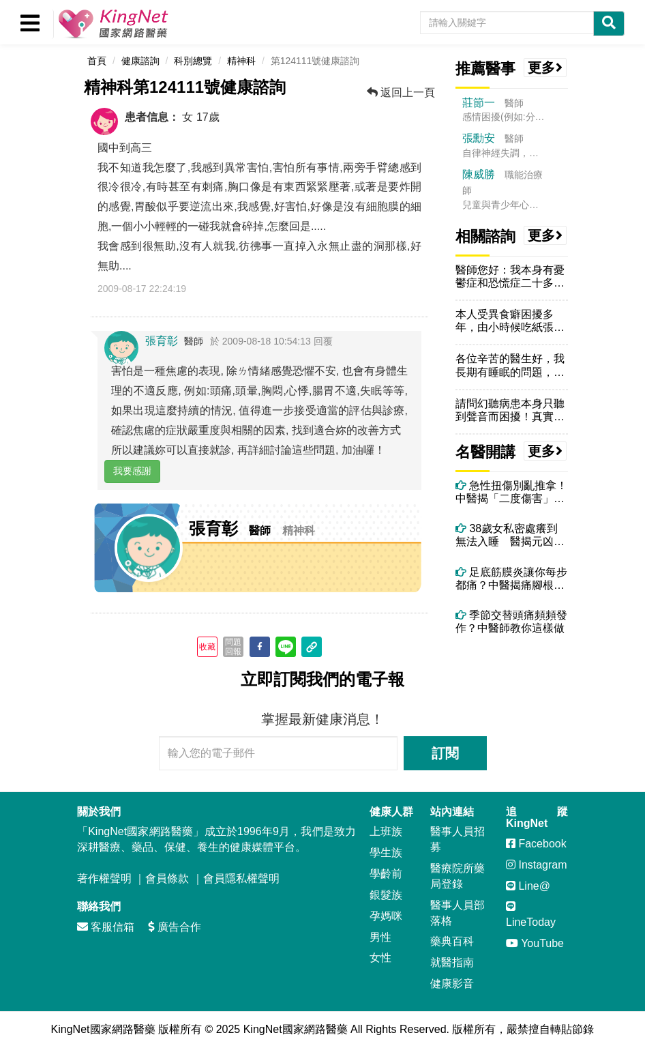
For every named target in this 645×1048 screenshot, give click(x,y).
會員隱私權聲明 (241, 878)
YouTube (535, 943)
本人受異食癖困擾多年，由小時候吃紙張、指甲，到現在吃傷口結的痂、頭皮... (510, 321)
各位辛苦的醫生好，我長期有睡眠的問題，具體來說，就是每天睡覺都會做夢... (510, 365)
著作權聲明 (104, 878)
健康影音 (452, 983)
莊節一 (478, 102)
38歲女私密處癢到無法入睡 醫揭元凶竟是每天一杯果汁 (510, 535)
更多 (545, 67)
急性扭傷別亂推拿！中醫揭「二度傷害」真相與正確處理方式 (511, 492)
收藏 (207, 647)
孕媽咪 (386, 916)
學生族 (386, 852)
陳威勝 (478, 174)
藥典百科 (452, 941)
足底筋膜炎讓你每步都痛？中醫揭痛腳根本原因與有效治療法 (511, 579)
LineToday (531, 914)
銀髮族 (386, 895)
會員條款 (167, 878)
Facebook (536, 843)
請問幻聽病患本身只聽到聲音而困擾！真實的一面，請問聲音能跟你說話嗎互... (510, 410)
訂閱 (445, 753)
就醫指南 (452, 962)
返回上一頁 (401, 92)
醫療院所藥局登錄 (457, 876)
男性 (380, 937)
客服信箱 (105, 927)
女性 (380, 957)
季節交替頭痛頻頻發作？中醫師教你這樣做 (511, 621)
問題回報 (233, 646)
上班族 (386, 831)
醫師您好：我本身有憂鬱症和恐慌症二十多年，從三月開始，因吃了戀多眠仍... (510, 276)
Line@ (528, 886)
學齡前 (386, 873)
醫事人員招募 (457, 839)
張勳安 (478, 138)
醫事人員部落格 (457, 913)
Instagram (536, 865)
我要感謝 (132, 470)
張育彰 (161, 341)
